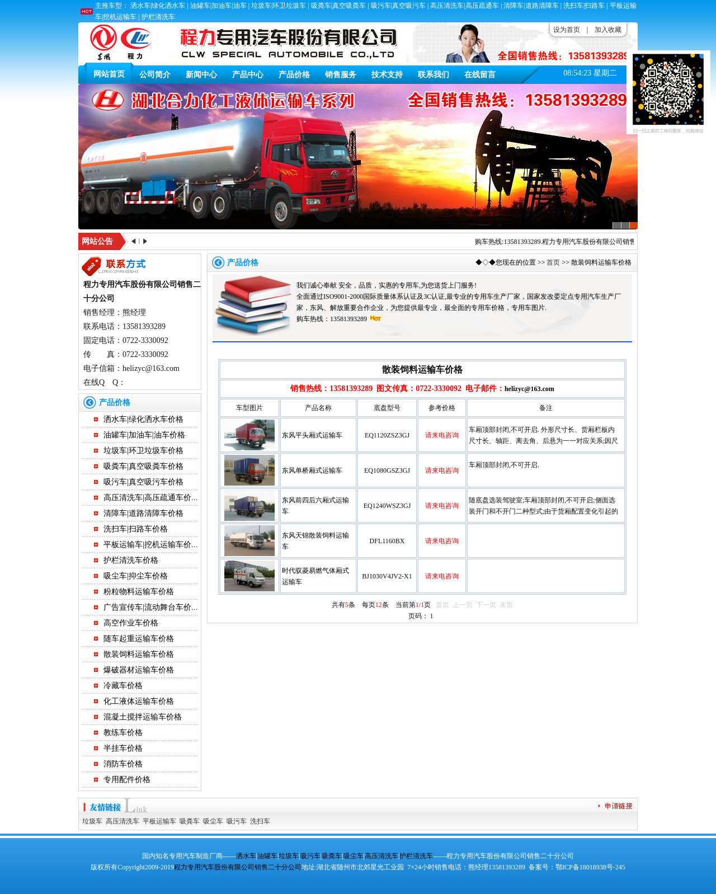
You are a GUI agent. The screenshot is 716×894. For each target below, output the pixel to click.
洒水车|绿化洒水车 (157, 6)
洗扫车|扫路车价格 (135, 529)
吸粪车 (190, 821)
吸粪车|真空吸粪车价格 (143, 466)
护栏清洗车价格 (130, 560)
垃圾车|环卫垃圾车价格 (143, 450)
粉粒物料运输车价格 (138, 591)
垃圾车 (92, 821)
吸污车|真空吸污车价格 (143, 482)
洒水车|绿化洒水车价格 (143, 419)
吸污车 (237, 821)
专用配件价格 (126, 779)
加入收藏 (608, 30)
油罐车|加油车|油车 (218, 6)
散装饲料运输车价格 (138, 654)
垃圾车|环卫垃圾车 (278, 6)
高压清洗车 (122, 821)
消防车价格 (123, 764)
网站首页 (109, 74)
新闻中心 (201, 74)
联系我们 (433, 74)
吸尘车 (213, 821)
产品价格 (294, 74)
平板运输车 (159, 821)
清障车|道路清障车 (530, 6)
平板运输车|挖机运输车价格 (151, 544)
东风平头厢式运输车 (312, 435)
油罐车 (267, 856)
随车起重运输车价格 (138, 638)
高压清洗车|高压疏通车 (464, 6)
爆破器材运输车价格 (138, 670)
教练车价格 (123, 732)
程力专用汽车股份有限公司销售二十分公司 (609, 242)
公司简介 (155, 74)
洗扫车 (260, 821)
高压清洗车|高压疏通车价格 (151, 497)
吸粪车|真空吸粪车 (338, 6)
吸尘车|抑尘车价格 (135, 576)
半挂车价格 (123, 748)
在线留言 (480, 74)
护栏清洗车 (158, 17)
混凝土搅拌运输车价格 (142, 717)
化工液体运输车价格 (138, 701)
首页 (553, 262)
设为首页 (566, 30)
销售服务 (340, 74)
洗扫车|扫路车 (584, 6)
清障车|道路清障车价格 (143, 513)
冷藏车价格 (123, 685)
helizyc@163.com (529, 389)
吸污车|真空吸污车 (398, 6)
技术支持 (387, 74)
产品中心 (247, 74)
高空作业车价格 (130, 623)
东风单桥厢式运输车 (312, 470)
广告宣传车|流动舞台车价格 (151, 607)
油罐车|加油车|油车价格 (144, 435)
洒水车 (246, 856)
